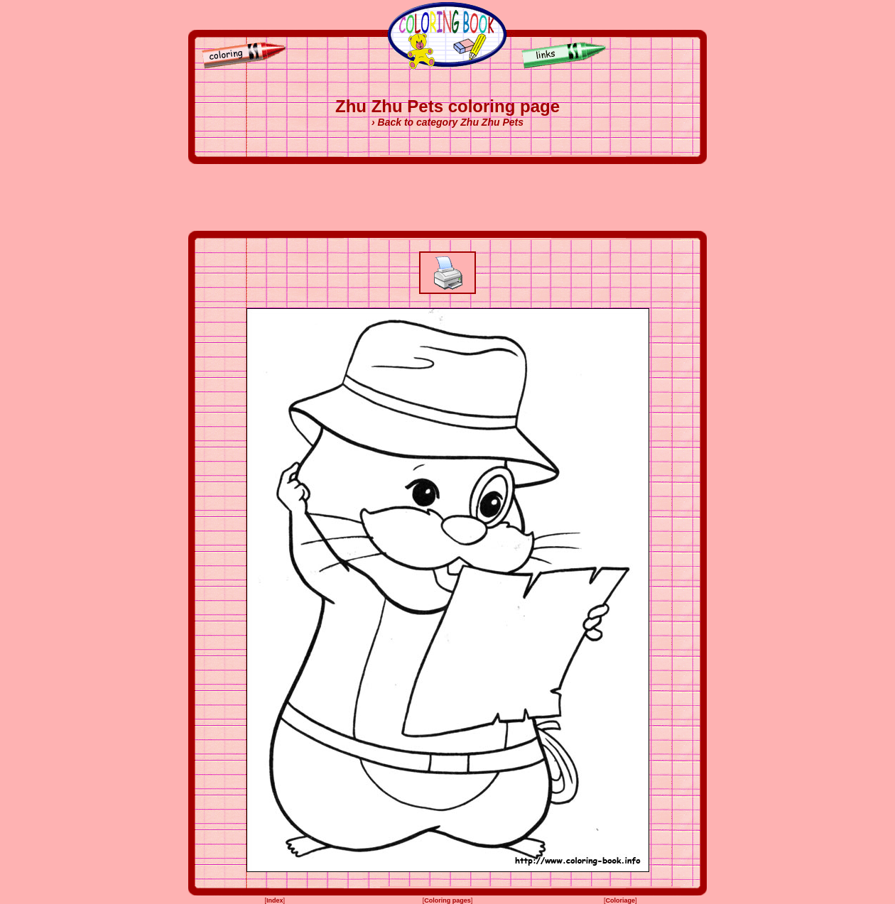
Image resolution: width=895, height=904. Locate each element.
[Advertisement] (447, 197)
